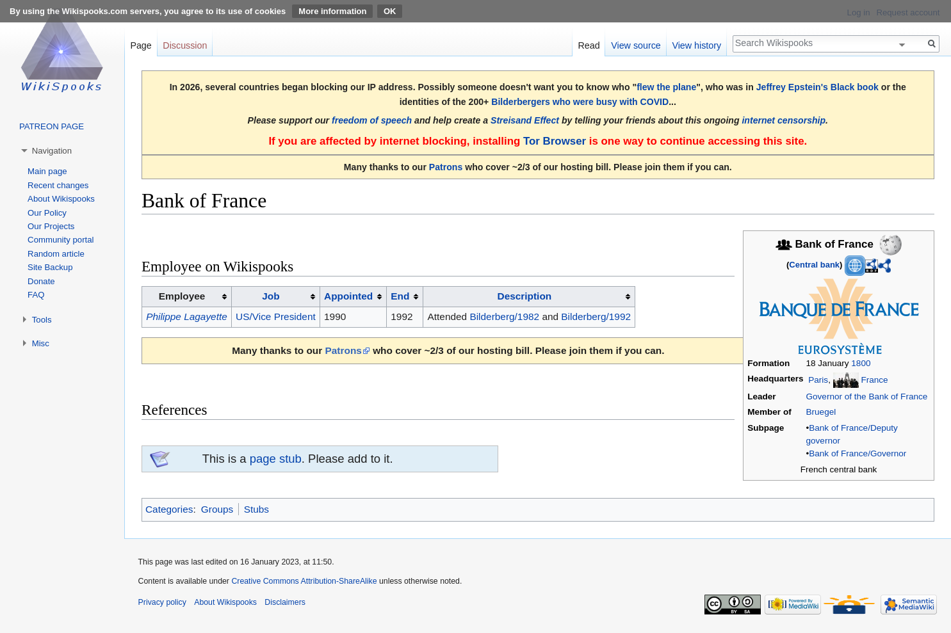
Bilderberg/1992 (596, 316)
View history (696, 45)
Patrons (445, 167)
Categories (169, 509)
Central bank (814, 264)
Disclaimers (284, 602)
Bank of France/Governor (857, 453)
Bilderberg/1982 (504, 316)
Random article (56, 254)
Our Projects (51, 226)
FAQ (36, 295)
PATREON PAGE (51, 126)
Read (588, 45)
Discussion (185, 45)
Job (270, 296)
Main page (47, 171)
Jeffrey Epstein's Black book (817, 87)
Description (525, 296)
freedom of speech (372, 120)
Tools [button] (42, 320)
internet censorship (783, 120)
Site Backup (50, 267)
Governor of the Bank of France (867, 396)
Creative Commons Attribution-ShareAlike (304, 581)
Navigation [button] (52, 151)
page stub (276, 458)
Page (140, 45)
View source (636, 45)
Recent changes (58, 185)
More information (332, 11)
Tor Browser (554, 141)
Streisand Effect (525, 120)
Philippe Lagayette (186, 316)
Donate (41, 281)
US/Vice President (276, 316)
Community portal (60, 239)
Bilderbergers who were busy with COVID (580, 102)
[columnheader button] (275, 297)
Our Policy (47, 213)
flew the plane (666, 87)
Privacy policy (162, 602)
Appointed (348, 296)
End (400, 296)
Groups (217, 509)
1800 (860, 363)
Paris (818, 380)
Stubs (256, 509)
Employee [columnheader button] (182, 296)
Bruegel (821, 412)
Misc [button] (40, 343)
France (874, 380)
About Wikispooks (61, 199)
